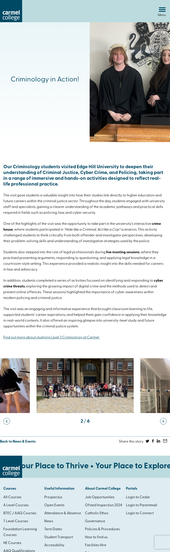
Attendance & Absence (62, 513)
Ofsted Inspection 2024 (103, 505)
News (48, 521)
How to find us (96, 537)
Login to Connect (140, 513)
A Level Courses (16, 505)
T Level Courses (15, 521)
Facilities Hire (95, 545)
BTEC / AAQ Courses (19, 513)
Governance (95, 521)
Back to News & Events (18, 441)
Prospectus (53, 497)
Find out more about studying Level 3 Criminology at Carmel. (51, 337)
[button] (6, 421)
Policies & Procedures (102, 529)
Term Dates (53, 529)
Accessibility (54, 545)
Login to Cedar (138, 497)
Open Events (54, 505)
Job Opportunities (99, 497)
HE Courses (12, 543)
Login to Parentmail (141, 505)
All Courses (12, 497)
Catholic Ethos (96, 513)
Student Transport (58, 537)
